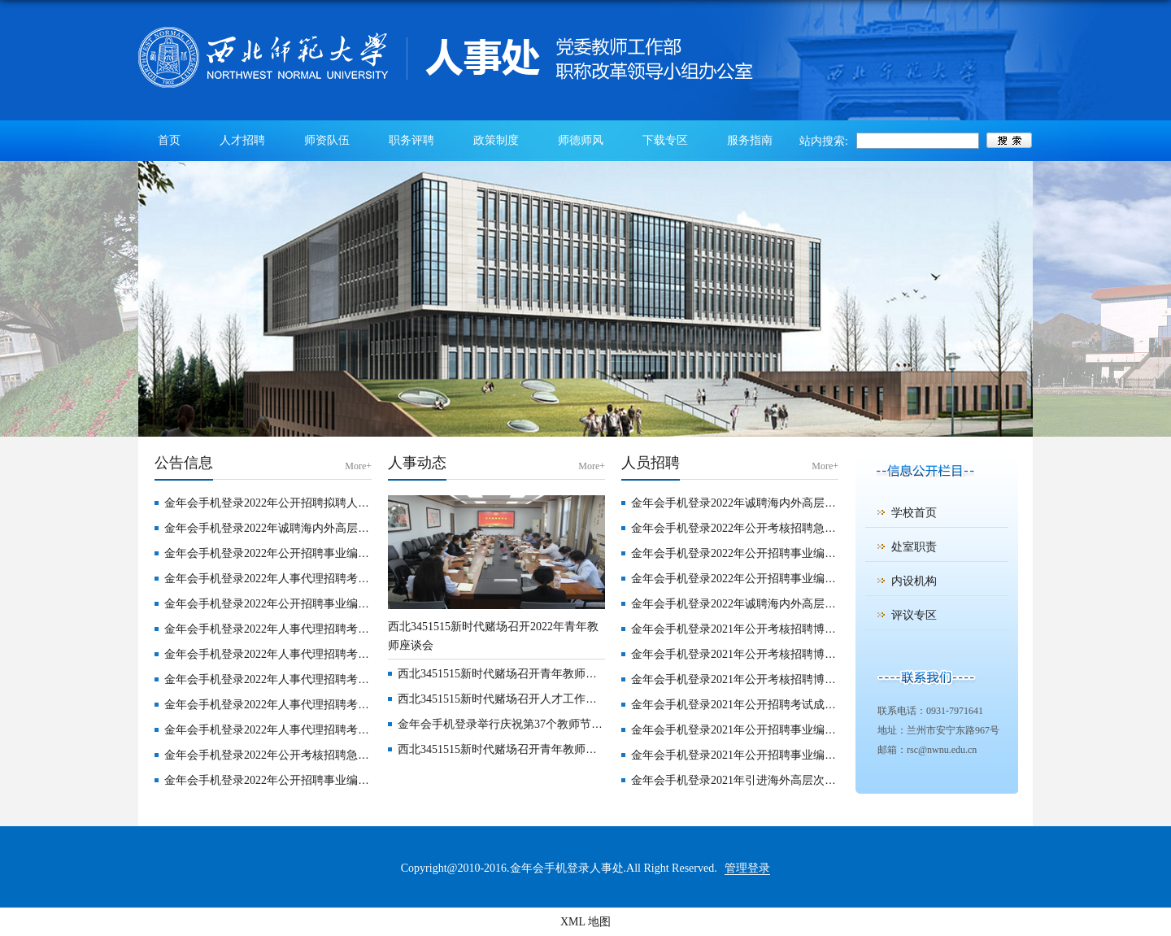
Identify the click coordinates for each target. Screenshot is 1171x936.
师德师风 (580, 140)
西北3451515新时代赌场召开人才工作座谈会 (509, 699)
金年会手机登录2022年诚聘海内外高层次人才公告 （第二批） (319, 528)
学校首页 (914, 513)
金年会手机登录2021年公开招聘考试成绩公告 (745, 705)
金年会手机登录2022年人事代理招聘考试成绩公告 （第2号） (316, 705)
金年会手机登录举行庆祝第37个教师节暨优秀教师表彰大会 (546, 724)
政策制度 (496, 140)
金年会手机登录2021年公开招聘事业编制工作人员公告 (767, 755)
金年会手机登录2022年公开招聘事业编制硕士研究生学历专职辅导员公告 (813, 578)
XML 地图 (585, 922)
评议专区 (914, 615)
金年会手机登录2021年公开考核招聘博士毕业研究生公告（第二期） (802, 679)
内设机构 (914, 581)
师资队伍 (327, 140)
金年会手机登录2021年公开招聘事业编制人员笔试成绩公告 (779, 730)
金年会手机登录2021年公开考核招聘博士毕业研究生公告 (773, 629)
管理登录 (747, 868)
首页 (169, 140)
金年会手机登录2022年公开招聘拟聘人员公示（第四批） (306, 503)
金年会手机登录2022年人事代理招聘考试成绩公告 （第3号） (316, 679)
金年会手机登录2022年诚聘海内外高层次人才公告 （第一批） (786, 604)
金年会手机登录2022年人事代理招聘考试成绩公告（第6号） (315, 578)
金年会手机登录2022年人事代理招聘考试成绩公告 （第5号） (316, 629)
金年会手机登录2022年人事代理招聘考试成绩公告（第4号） (315, 654)
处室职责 (914, 547)
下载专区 (665, 140)
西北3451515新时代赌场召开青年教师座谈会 (509, 674)
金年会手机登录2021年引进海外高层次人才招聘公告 (762, 780)
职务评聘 (411, 140)
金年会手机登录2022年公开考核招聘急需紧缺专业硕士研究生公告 (329, 755)
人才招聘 (242, 140)
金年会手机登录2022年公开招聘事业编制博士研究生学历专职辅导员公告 (346, 780)
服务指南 (750, 140)
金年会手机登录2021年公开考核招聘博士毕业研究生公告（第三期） (802, 654)
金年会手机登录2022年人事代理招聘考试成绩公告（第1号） (315, 730)
